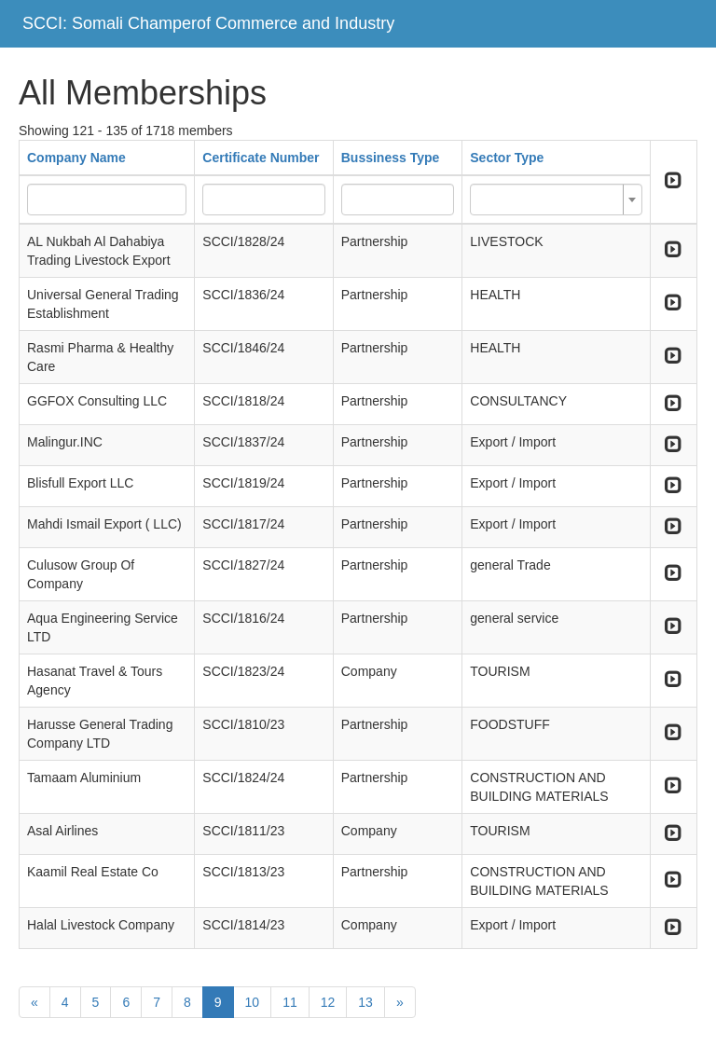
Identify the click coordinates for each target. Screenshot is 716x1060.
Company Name (76, 157)
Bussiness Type (390, 157)
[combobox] (555, 199)
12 (328, 1002)
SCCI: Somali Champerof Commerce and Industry (208, 23)
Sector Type (507, 157)
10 (252, 1002)
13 (365, 1002)
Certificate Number (260, 157)
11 (289, 1002)
